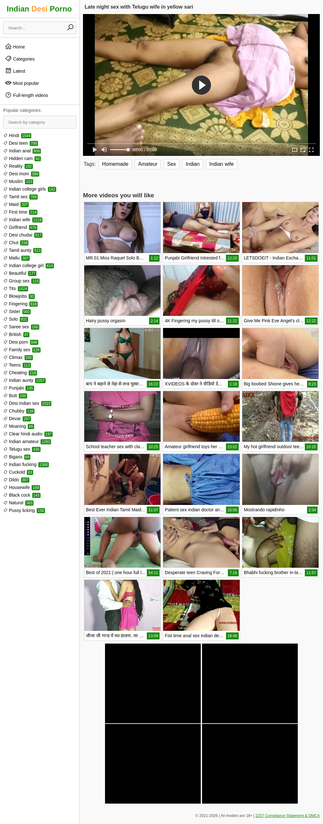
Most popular (22, 82)
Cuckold (18, 472)
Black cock (22, 495)
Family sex (22, 349)
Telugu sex (22, 449)
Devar (17, 418)
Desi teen (20, 143)
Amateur (147, 164)
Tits (15, 288)
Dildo (16, 479)
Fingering (20, 303)
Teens (17, 365)
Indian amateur (27, 441)
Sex (171, 164)
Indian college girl (28, 265)
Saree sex (21, 326)
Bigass (16, 456)
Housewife (21, 487)
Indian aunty (24, 380)
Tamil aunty (22, 250)
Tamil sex (20, 196)
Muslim (18, 181)
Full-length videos (26, 94)
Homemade (115, 164)
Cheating (20, 372)
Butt (15, 395)
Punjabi (18, 387)
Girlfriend (20, 227)
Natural (18, 502)
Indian (193, 164)
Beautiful (19, 273)
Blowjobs (19, 296)
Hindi (17, 135)
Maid (16, 204)
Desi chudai (22, 234)
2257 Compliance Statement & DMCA (288, 815)
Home (15, 46)
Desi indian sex (27, 403)
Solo (15, 319)
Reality (18, 166)
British (16, 334)
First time (20, 212)
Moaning (18, 426)
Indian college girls (29, 189)
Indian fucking (26, 464)
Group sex (21, 280)
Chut (15, 242)
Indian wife (22, 219)
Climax (18, 357)
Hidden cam (22, 158)
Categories (20, 58)
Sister (17, 311)
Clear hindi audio (28, 433)
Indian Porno (39, 8)
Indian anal (22, 150)
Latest (15, 70)
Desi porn (20, 342)
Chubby (18, 410)
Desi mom (21, 173)
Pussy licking (24, 510)
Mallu (16, 257)
